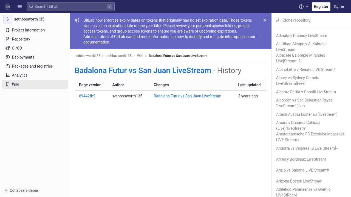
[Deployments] (35, 57)
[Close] (265, 19)
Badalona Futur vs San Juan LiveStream (178, 56)
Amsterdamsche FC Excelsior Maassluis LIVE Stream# (310, 137)
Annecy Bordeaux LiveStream (301, 159)
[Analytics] (35, 75)
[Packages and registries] (35, 66)
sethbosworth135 (87, 56)
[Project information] (35, 30)
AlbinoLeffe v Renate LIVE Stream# (306, 69)
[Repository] (35, 39)
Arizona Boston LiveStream (299, 181)
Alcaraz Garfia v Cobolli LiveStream (306, 92)
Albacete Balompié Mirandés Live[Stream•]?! (300, 58)
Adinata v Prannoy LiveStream (301, 35)
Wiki (140, 56)
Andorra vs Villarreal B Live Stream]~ (307, 148)
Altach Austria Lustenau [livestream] (307, 114)
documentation (96, 42)
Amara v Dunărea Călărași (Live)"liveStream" (298, 125)
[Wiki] (35, 84)
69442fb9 (87, 96)
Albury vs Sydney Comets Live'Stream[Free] (297, 81)
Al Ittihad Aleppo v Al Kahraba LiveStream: (301, 47)
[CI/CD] (35, 48)
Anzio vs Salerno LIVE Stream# (302, 170)
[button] (19, 6)
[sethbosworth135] (35, 19)
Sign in (339, 6)
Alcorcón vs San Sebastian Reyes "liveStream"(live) (304, 103)
